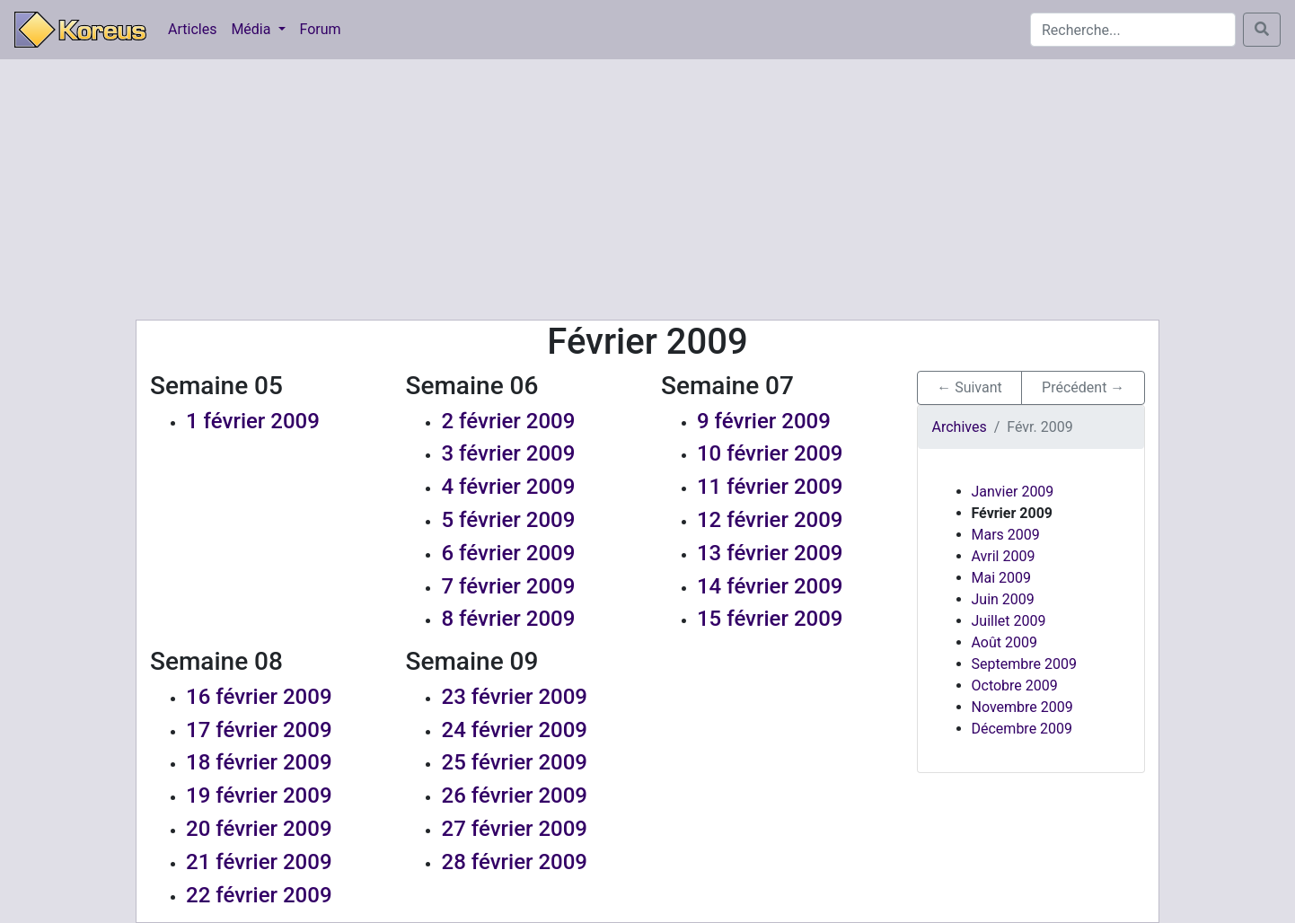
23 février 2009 (514, 696)
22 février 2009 (259, 895)
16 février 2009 (259, 696)
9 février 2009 (764, 421)
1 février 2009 (253, 421)
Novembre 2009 (1022, 707)
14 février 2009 (770, 586)
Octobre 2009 (1015, 685)
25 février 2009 (514, 762)
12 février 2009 (770, 519)
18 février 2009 (259, 762)
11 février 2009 (770, 486)
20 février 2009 (259, 828)
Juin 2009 (1003, 599)
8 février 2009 (508, 618)
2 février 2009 (508, 421)
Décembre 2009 (1022, 728)
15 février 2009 (770, 618)
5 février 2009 (508, 519)
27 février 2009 (514, 828)
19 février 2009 (259, 795)
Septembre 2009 (1024, 663)
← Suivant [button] (969, 387)
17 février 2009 (259, 730)
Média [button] (252, 29)
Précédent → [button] (1083, 387)
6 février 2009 (508, 553)
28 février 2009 (514, 862)
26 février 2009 (514, 795)
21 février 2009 (259, 862)
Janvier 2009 (1013, 491)
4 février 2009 (508, 486)
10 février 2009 (770, 453)
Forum (320, 29)
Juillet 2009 (1009, 620)
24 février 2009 (514, 730)
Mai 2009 (1002, 577)
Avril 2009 (1003, 556)
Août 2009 (1004, 642)
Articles (192, 29)
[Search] (1133, 30)
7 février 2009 (508, 586)
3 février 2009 (508, 453)
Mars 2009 (1006, 534)
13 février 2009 (770, 553)
